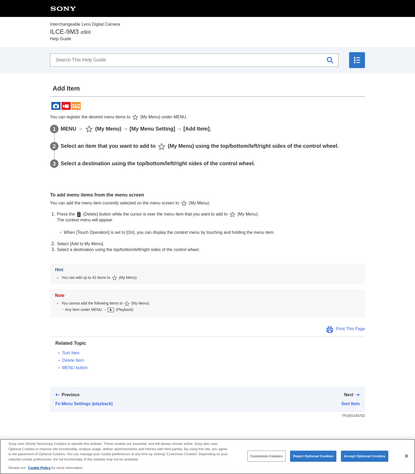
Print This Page (350, 329)
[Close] (406, 458)
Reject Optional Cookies (313, 458)
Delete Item (73, 360)
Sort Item (70, 353)
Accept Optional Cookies (364, 458)
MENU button (75, 367)
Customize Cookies (266, 458)
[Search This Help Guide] (194, 60)
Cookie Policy (40, 470)
